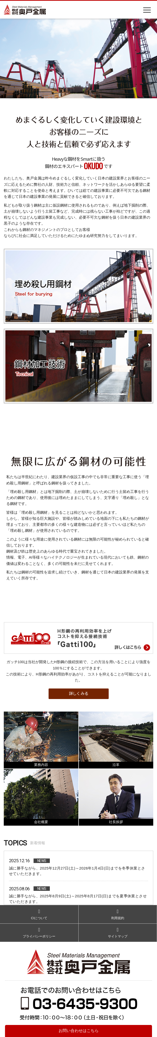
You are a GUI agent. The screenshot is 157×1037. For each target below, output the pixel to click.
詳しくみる (78, 693)
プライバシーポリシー (39, 932)
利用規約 (118, 914)
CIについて (39, 914)
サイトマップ (118, 932)
